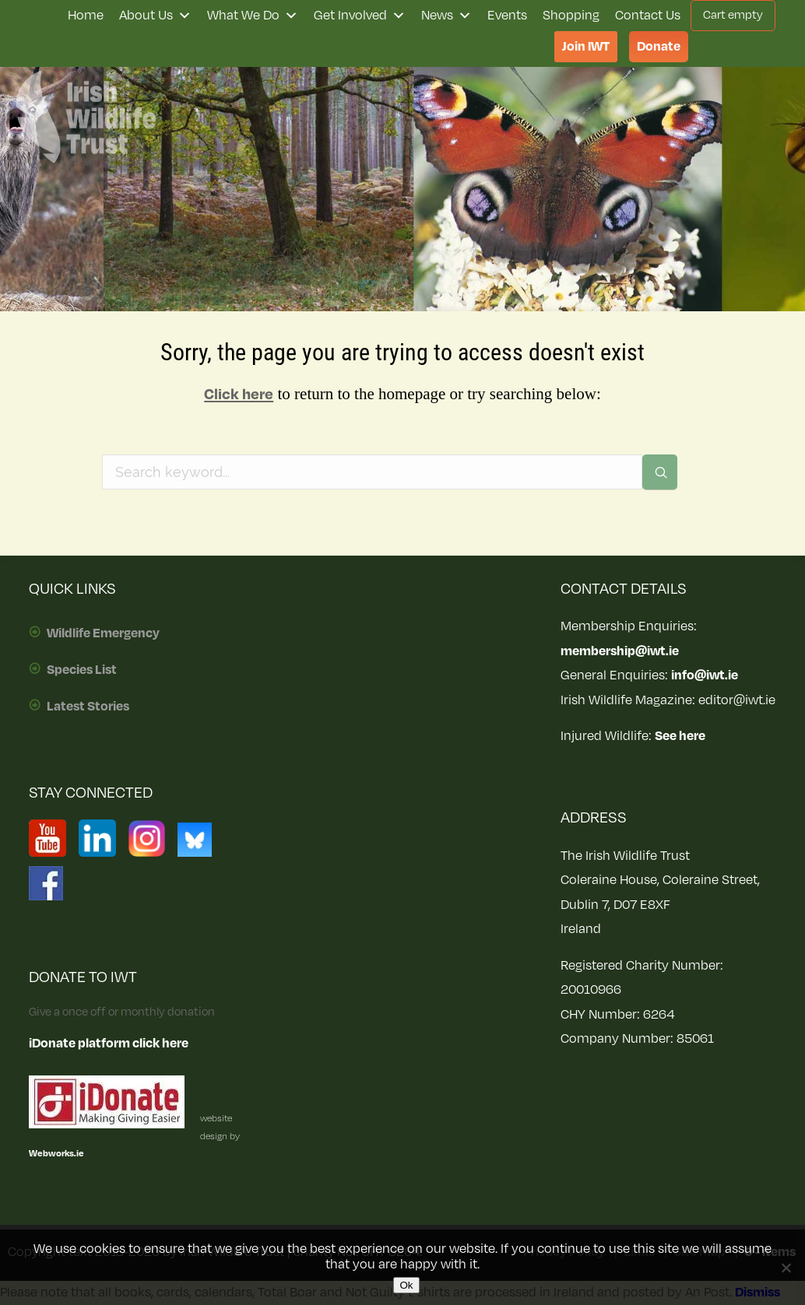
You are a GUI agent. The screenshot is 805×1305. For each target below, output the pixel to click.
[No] (785, 1267)
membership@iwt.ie (620, 651)
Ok (406, 1285)
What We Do (252, 15)
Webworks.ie (56, 1153)
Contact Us (647, 15)
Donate (658, 46)
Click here (238, 394)
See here (680, 736)
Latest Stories (88, 706)
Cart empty (733, 15)
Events (507, 15)
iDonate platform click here (108, 1043)
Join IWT (586, 46)
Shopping (571, 15)
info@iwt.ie (704, 675)
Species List (82, 670)
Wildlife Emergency (103, 633)
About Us (155, 15)
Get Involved (360, 15)
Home (86, 15)
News (446, 15)
